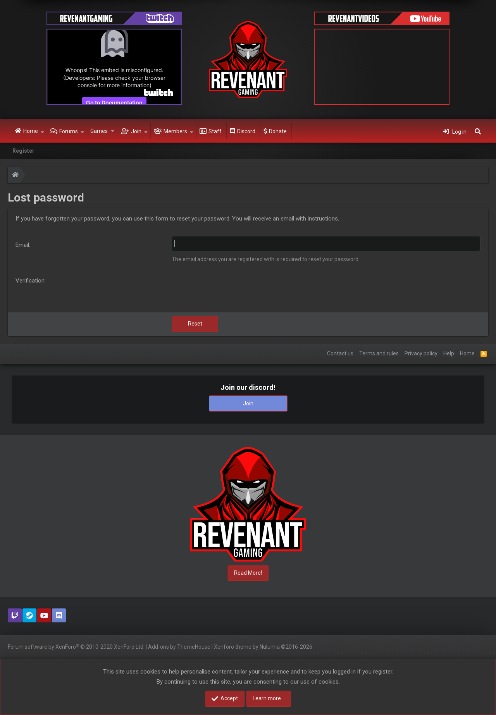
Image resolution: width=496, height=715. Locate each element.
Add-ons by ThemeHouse (179, 647)
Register (23, 151)
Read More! (248, 573)
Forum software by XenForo (76, 646)
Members (175, 131)
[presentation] (230, 291)
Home (30, 131)
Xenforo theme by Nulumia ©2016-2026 (263, 647)
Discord (246, 131)
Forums (68, 131)
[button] (42, 131)
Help (448, 353)
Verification (30, 280)
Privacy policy (421, 353)
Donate (278, 131)
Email (22, 244)
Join (136, 131)
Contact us (340, 353)
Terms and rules (379, 353)
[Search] (477, 131)
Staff (215, 131)
